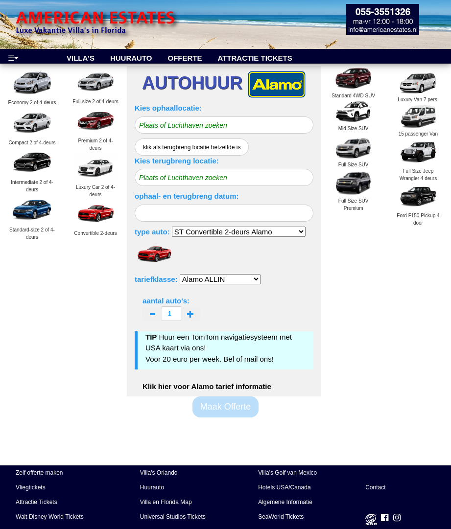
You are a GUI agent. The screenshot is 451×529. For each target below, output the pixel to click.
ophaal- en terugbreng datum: (187, 196)
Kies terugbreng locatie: (177, 161)
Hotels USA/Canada (284, 487)
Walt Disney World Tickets (50, 516)
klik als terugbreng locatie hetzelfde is (191, 147)
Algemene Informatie (285, 502)
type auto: (152, 232)
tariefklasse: (156, 279)
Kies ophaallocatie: (168, 108)
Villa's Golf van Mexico (287, 472)
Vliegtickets (31, 487)
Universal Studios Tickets (173, 516)
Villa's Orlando (159, 472)
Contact (375, 487)
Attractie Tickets (36, 502)
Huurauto (152, 487)
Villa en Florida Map (166, 502)
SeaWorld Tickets (281, 516)
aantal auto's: (171, 309)
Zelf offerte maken (39, 472)
